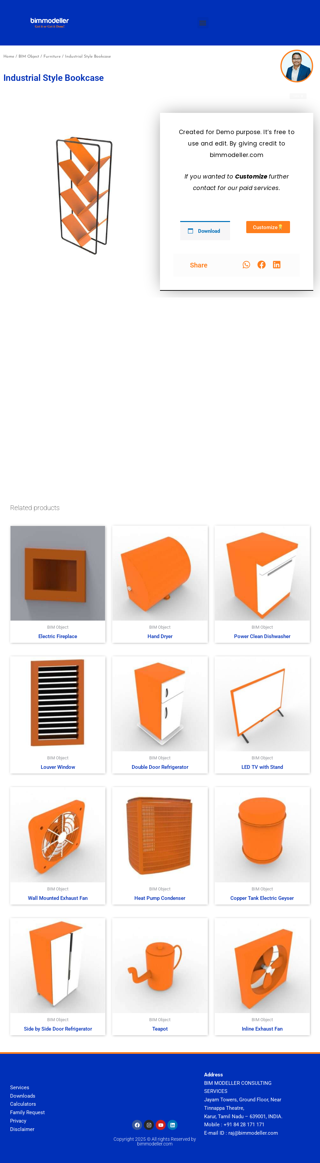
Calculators (23, 1104)
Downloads (22, 1096)
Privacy (18, 1121)
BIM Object (29, 57)
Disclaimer (22, 1129)
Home (8, 57)
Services (19, 1088)
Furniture (52, 57)
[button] (203, 22)
